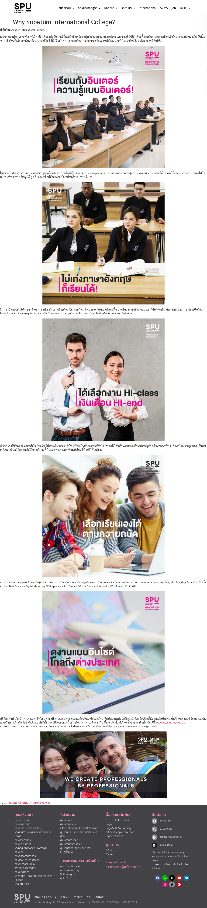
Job (174, 8)
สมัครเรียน (66, 8)
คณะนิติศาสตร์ (21, 872)
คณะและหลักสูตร (89, 8)
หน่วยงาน (67, 815)
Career (110, 854)
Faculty (51, 897)
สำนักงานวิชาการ (68, 820)
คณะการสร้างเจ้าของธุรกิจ (27, 828)
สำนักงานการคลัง (69, 840)
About (38, 897)
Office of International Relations (78, 828)
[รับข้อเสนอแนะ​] (154, 845)
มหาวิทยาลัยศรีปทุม (19, 803)
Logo (109, 824)
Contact (99, 897)
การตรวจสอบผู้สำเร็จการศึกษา (123, 867)
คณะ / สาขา (23, 815)
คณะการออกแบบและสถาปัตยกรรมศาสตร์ (25, 866)
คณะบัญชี (19, 852)
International (147, 8)
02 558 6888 (165, 829)
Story (63, 897)
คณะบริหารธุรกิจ (22, 844)
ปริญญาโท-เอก (22, 884)
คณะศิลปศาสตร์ (22, 840)
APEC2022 (66, 878)
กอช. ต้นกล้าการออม (70, 866)
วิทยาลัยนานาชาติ (40, 803)
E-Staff (109, 850)
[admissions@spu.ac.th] (154, 837)
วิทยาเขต (128, 8)
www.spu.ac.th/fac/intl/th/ (170, 722)
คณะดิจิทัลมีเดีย (22, 820)
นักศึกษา (111, 8)
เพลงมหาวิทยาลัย (114, 836)
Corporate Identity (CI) (118, 820)
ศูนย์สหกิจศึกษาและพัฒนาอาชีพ (76, 848)
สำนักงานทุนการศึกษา (71, 844)
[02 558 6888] (154, 829)
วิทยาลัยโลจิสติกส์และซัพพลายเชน (31, 848)
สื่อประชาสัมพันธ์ (118, 815)
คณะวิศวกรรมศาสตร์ (25, 856)
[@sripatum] (154, 821)
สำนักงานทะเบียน (68, 824)
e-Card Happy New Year (120, 832)
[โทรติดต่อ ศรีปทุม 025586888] (190, 29)
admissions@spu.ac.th (170, 837)
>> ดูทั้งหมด (66, 852)
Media (78, 897)
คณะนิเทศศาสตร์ (22, 824)
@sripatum (165, 820)
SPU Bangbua (68, 874)
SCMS (164, 8)
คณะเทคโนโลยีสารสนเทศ (27, 860)
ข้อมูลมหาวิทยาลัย (116, 862)
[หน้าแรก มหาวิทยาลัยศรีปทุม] (22, 898)
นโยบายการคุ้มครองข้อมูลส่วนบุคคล (170, 852)
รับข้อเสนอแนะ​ (165, 845)
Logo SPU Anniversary (118, 828)
